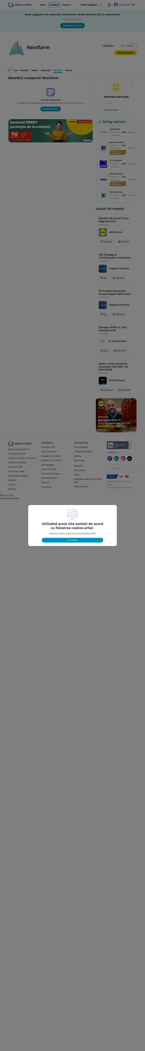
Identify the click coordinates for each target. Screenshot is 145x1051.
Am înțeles (72, 540)
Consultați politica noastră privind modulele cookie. (72, 533)
